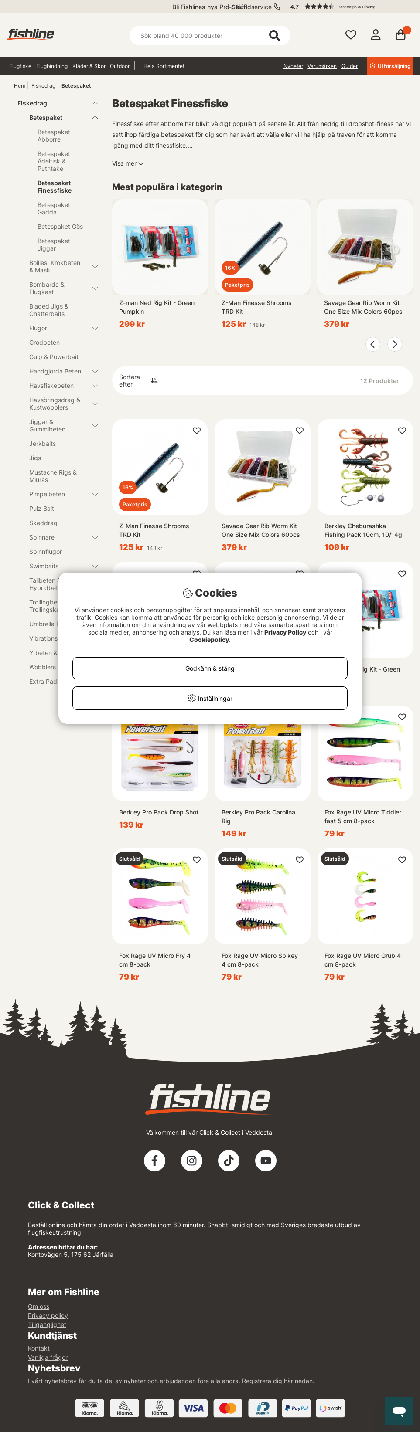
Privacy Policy (285, 632)
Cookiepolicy (209, 639)
